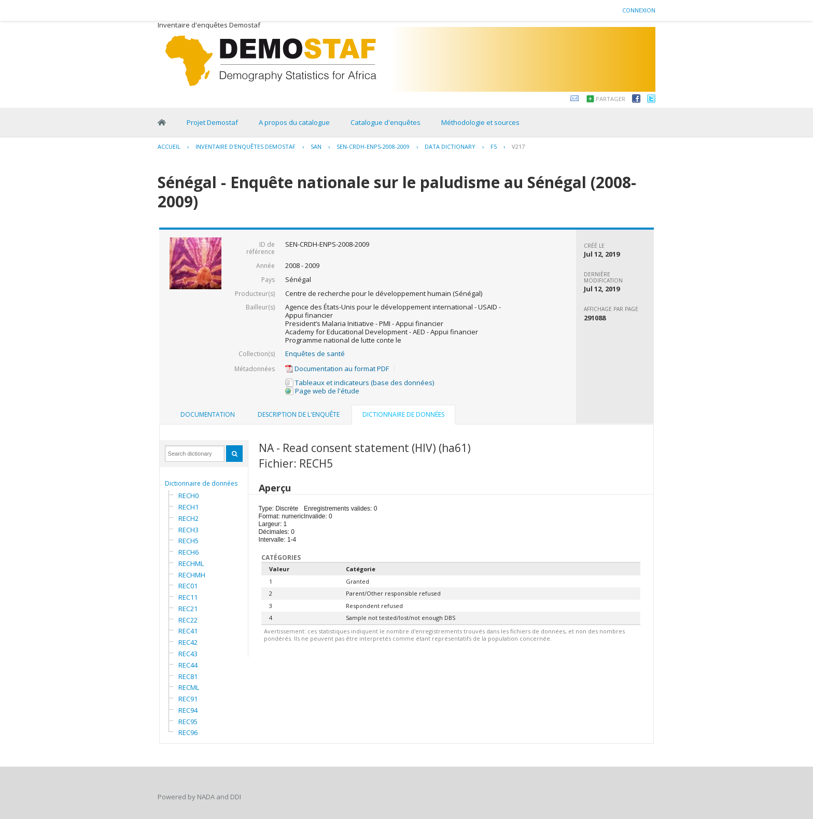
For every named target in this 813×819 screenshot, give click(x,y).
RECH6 (188, 552)
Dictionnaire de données (201, 483)
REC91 (188, 699)
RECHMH (191, 575)
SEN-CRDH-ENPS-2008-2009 (373, 146)
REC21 (188, 608)
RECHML (191, 563)
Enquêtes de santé (315, 353)
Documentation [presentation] (207, 414)
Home (162, 122)
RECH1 (188, 507)
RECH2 (188, 518)
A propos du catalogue (294, 122)
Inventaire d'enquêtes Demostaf (245, 146)
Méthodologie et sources (480, 122)
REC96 (188, 732)
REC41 (188, 631)
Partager (610, 99)
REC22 (188, 620)
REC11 (188, 597)
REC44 (188, 665)
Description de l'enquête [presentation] (299, 414)
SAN (316, 146)
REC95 (188, 721)
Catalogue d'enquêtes (385, 122)
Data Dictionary (450, 146)
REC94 (188, 710)
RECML (188, 687)
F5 (493, 146)
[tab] (208, 415)
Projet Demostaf (212, 122)
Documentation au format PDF (337, 368)
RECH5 (188, 540)
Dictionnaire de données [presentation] (403, 414)
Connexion (638, 10)
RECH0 (188, 495)
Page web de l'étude (322, 391)
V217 (518, 146)
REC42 (188, 642)
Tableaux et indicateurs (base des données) (359, 382)
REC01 (188, 586)
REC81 (188, 676)
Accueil (169, 146)
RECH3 (188, 530)
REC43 (188, 653)
